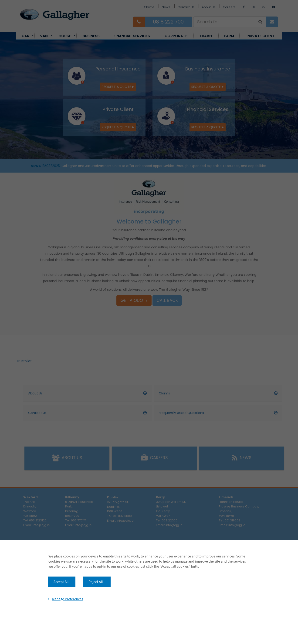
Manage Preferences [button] (67, 598)
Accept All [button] (61, 581)
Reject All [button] (95, 581)
